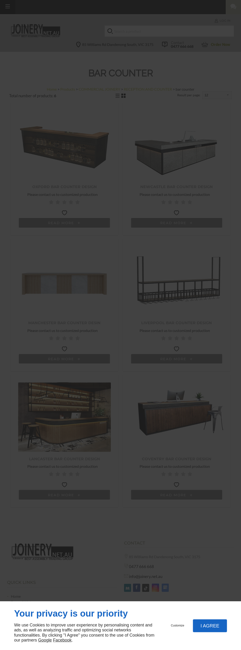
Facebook (62, 640)
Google (45, 640)
